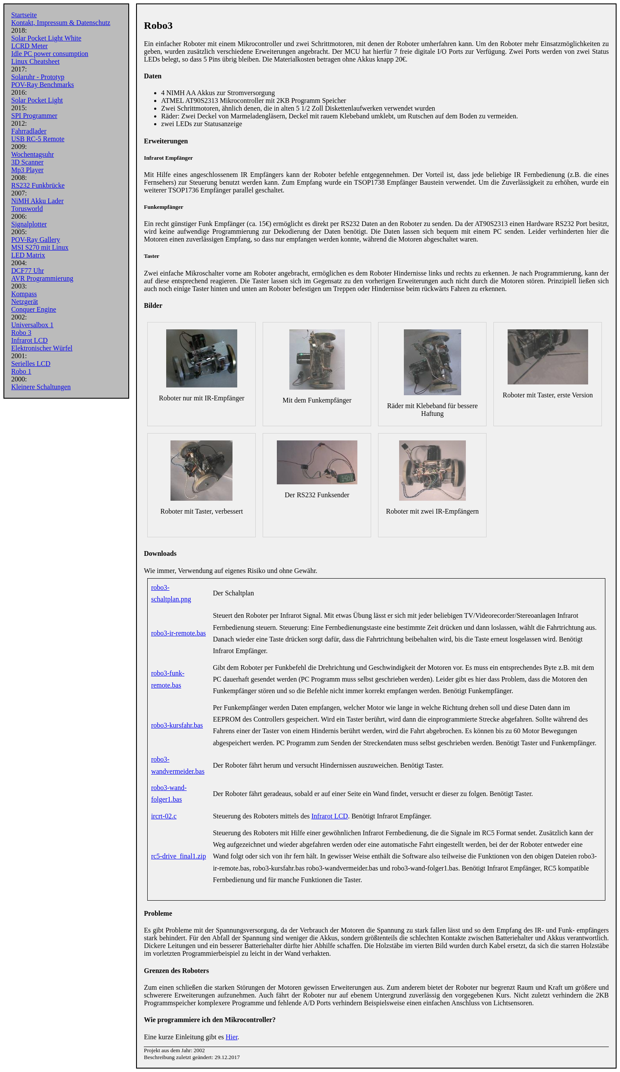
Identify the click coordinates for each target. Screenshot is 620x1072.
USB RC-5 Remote (38, 139)
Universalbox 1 (32, 324)
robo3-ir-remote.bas (178, 633)
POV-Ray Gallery (35, 239)
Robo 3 (21, 332)
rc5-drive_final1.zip (178, 856)
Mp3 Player (27, 170)
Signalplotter (29, 224)
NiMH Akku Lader (37, 200)
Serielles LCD (30, 363)
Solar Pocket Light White (46, 38)
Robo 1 (21, 371)
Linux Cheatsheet (35, 61)
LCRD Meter (29, 46)
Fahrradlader (28, 131)
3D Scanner (27, 162)
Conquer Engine (33, 309)
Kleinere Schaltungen (41, 386)
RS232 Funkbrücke (38, 185)
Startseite (24, 15)
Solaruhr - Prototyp (38, 77)
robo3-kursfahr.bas (177, 725)
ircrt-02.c (164, 816)
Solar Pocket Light (37, 100)
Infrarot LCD (29, 340)
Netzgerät (24, 301)
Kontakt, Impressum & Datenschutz (60, 22)
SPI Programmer (34, 115)
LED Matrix (28, 255)
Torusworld (27, 208)
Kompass (24, 293)
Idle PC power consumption (49, 53)
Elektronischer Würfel (41, 348)
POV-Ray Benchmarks (42, 84)
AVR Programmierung (42, 278)
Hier (232, 1037)
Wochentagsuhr (32, 154)
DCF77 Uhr (27, 270)
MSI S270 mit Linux (39, 247)
